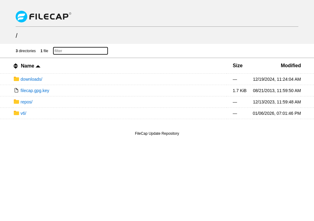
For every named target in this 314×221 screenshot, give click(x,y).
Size (238, 65)
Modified (291, 65)
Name (30, 65)
